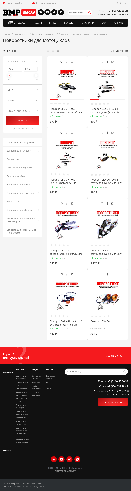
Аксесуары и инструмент (21, 393)
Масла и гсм (21, 417)
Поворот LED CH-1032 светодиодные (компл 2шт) (66, 110)
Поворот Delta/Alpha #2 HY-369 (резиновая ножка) (66, 323)
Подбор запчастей (36, 387)
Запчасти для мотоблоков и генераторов (22, 430)
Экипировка (21, 388)
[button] (54, 99)
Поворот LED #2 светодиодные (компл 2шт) (66, 252)
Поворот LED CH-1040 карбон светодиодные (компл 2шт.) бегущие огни (66, 183)
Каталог (20, 369)
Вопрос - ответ (49, 383)
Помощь (49, 369)
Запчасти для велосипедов (22, 412)
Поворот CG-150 (100, 321)
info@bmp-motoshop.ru (46, 3)
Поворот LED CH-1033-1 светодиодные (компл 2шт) (106, 110)
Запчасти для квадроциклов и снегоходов (22, 439)
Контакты (7, 450)
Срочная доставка (36, 393)
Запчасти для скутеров (22, 383)
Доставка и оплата (50, 377)
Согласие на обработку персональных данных (23, 486)
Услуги (35, 369)
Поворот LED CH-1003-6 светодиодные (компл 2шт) (106, 181)
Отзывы (49, 388)
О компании (8, 371)
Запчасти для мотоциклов (22, 377)
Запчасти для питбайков (22, 422)
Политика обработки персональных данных (22, 483)
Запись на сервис (36, 377)
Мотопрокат (37, 382)
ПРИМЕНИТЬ (22, 120)
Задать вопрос (115, 355)
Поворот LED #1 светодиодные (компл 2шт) (106, 252)
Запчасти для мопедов (22, 406)
